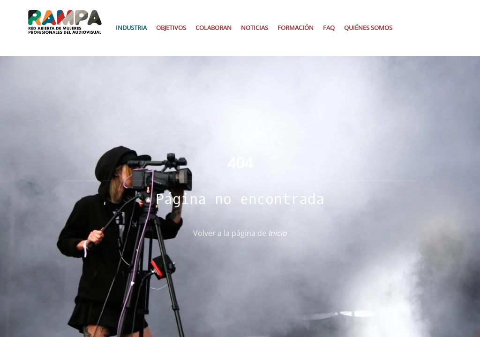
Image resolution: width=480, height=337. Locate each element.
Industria (131, 27)
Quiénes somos (368, 27)
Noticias (254, 27)
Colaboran (213, 27)
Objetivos (171, 27)
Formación (296, 27)
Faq (329, 27)
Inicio (277, 233)
